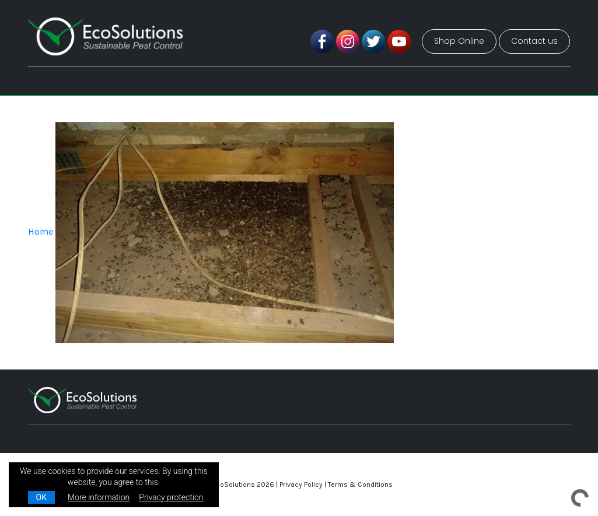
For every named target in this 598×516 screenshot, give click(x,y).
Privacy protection (171, 497)
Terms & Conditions (360, 484)
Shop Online (459, 41)
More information (99, 497)
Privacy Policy (301, 484)
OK (41, 497)
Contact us (534, 41)
